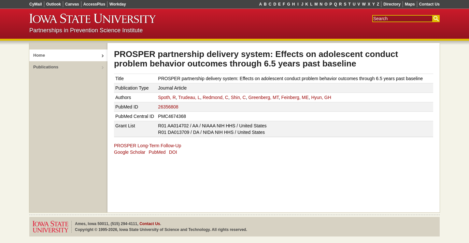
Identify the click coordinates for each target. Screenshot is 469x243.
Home (39, 55)
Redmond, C (215, 97)
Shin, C (238, 97)
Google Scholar (130, 152)
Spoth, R (167, 97)
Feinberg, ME (295, 97)
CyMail (35, 4)
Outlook (53, 4)
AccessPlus (94, 4)
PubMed (157, 152)
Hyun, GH (321, 97)
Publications (45, 66)
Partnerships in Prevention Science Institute (86, 30)
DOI (173, 152)
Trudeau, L (189, 97)
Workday (117, 4)
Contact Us (429, 4)
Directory (392, 4)
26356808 (168, 106)
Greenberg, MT (263, 97)
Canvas (72, 4)
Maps (410, 4)
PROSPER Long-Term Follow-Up (147, 145)
